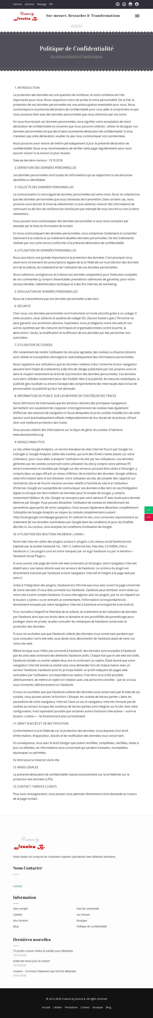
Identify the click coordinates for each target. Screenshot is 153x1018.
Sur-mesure (83, 914)
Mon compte (20, 908)
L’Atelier (17, 914)
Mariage (41, 4)
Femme (17, 4)
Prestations (71, 1007)
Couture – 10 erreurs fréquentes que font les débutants (44, 971)
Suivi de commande (88, 908)
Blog (15, 926)
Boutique (82, 920)
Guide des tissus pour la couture (31, 961)
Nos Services (20, 920)
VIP (51, 4)
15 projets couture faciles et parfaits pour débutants (43, 951)
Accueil (46, 1007)
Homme (29, 4)
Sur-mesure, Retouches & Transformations (83, 15)
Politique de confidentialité (92, 926)
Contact (17, 886)
